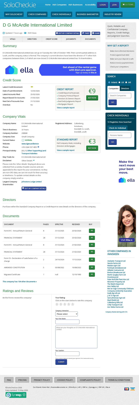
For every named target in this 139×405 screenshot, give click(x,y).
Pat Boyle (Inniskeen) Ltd (116, 268)
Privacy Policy (42, 380)
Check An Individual (117, 128)
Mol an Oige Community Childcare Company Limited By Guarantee (120, 289)
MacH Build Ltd (113, 300)
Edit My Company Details (69, 33)
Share (97, 33)
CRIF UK (101, 387)
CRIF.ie (84, 387)
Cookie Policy (65, 380)
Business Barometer (87, 14)
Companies (114, 88)
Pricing (22, 380)
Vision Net (45, 387)
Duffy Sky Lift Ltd (113, 293)
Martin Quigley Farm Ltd (116, 275)
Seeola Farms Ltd (114, 263)
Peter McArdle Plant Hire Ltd (118, 279)
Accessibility (90, 4)
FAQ (9, 380)
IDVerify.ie (73, 387)
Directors (32, 39)
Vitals (12, 39)
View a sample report (65, 107)
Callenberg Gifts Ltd (115, 302)
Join (114, 5)
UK (122, 82)
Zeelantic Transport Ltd (116, 261)
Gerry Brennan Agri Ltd (116, 298)
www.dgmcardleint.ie (30, 143)
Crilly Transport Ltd (114, 305)
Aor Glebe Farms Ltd (115, 307)
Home (47, 4)
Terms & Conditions (119, 380)
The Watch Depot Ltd (115, 284)
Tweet (87, 33)
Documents (90, 39)
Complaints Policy (90, 380)
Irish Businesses (75, 4)
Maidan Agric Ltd (113, 265)
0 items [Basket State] (127, 4)
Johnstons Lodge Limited (32, 181)
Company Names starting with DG (116, 312)
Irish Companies (59, 4)
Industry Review (112, 14)
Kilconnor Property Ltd (116, 282)
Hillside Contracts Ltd (115, 270)
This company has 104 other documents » (20, 281)
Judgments (71, 39)
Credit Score (51, 39)
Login (103, 5)
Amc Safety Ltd (113, 286)
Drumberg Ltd (112, 277)
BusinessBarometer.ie (59, 387)
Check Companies (37, 14)
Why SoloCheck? (13, 14)
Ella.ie (108, 387)
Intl (129, 82)
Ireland (114, 82)
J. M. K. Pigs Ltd (113, 295)
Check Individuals (61, 14)
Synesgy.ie (93, 387)
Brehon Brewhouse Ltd (116, 272)
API (79, 387)
